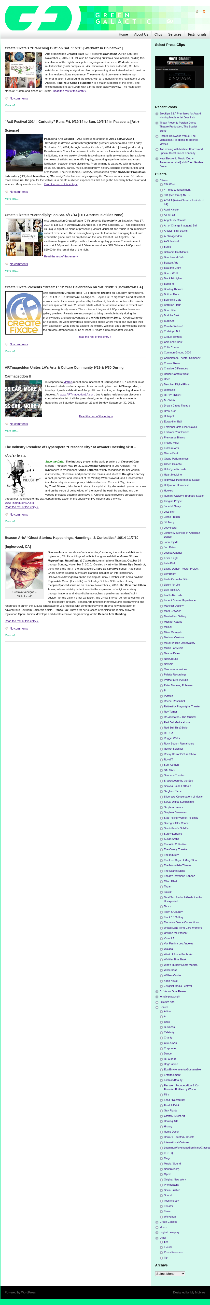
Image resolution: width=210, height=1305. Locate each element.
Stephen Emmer (173, 807)
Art (166, 1016)
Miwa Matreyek (173, 632)
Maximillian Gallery (175, 616)
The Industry (171, 854)
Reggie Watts (172, 738)
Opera (167, 1174)
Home (123, 34)
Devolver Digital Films (177, 384)
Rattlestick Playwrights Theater (182, 706)
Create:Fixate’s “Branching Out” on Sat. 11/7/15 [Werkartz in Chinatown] (64, 48)
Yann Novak (171, 980)
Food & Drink (172, 1105)
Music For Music (173, 647)
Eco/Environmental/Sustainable (182, 1069)
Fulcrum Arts (171, 448)
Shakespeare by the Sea (178, 780)
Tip (166, 1257)
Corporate (170, 1048)
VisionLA (169, 938)
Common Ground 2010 (177, 352)
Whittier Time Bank (175, 959)
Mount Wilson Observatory (179, 642)
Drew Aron (170, 410)
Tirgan (167, 886)
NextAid (168, 663)
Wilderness (170, 969)
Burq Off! (169, 320)
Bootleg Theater (173, 289)
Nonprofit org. (172, 1168)
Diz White (169, 400)
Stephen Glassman (175, 812)
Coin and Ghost (173, 341)
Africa (167, 1011)
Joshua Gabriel (173, 552)
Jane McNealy (172, 506)
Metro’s (68, 381)
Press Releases (173, 1252)
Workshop (170, 1216)
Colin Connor (172, 347)
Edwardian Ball (173, 421)
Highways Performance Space (182, 479)
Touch (167, 906)
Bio (166, 1241)
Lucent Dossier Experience (180, 600)
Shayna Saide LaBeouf (177, 786)
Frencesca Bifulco (174, 437)
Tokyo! (168, 891)
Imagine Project (173, 501)
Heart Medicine (173, 474)
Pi (165, 690)
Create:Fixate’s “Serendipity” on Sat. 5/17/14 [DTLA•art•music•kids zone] (64, 215)
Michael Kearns (173, 621)
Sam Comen (171, 764)
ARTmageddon (173, 236)
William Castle (172, 975)
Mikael (168, 626)
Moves (164, 1227)
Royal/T (168, 759)
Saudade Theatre (174, 775)
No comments (19, 98)
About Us (141, 34)
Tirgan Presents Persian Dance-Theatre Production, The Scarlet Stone (178, 126)
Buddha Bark (171, 315)
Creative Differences (176, 368)
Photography (171, 1184)
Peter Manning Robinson (178, 685)
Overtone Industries (175, 669)
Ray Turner (170, 711)
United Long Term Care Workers (183, 927)
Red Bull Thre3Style (176, 727)
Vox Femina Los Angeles (178, 943)
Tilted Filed (170, 881)
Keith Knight (171, 558)
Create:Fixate (172, 363)
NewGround (171, 658)
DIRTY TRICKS (173, 394)
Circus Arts (170, 1042)
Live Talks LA (172, 589)
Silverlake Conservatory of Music (183, 796)
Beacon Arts (171, 262)
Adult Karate (171, 209)
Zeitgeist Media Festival (178, 985)
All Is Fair (169, 214)
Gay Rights (170, 1110)
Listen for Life (172, 584)
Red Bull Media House (177, 722)
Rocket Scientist (173, 748)
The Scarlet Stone (174, 870)
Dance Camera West (176, 373)
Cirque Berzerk (173, 336)
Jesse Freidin (172, 516)
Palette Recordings (175, 674)
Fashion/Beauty (173, 1080)
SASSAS (169, 770)
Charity (168, 1037)
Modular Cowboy (174, 637)
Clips (158, 34)
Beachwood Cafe (174, 257)
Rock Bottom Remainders (179, 743)
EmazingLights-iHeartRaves (180, 426)
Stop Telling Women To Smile (181, 817)
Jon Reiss (170, 547)
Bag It (167, 246)
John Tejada (171, 542)
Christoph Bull (172, 331)
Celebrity (169, 1032)
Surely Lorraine (173, 833)
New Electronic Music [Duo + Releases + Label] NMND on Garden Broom (181, 162)
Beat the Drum (172, 267)
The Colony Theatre (175, 849)
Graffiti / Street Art (174, 1115)
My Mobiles (197, 1292)
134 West (169, 184)
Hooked (168, 490)
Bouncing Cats (172, 299)
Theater (168, 1206)
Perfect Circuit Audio (176, 679)
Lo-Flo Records (173, 595)
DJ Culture (170, 1058)
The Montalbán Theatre (178, 865)
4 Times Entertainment (177, 189)
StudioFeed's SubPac (177, 828)
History (168, 1126)
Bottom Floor (171, 294)
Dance (168, 1053)
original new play (169, 1232)
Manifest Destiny (174, 605)
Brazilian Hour (172, 304)
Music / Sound (172, 1163)
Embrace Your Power (176, 432)
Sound (168, 1195)
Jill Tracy (169, 522)
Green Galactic (173, 464)
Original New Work (175, 1179)
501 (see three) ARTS (177, 195)
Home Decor (171, 1131)
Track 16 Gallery (173, 917)
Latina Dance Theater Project (181, 568)
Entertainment (172, 1074)
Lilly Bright (170, 573)
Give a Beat (171, 453)
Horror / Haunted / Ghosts (179, 1137)
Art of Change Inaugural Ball (180, 225)
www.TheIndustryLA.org (19, 502)
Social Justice (172, 1190)
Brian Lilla (170, 310)
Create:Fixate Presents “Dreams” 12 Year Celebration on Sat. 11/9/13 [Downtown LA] (74, 287)
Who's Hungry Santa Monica (181, 964)
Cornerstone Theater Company (182, 357)
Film (166, 1094)
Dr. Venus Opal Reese (173, 991)
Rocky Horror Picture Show (180, 754)
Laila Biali (169, 563)
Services (175, 34)
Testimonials (196, 34)
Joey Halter (171, 527)
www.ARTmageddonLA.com (77, 394)
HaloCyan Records (175, 469)
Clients (164, 180)
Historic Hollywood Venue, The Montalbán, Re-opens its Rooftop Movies (179, 139)
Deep (167, 379)
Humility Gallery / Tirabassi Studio (184, 495)
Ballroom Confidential (176, 252)
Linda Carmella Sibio (176, 579)
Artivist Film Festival (176, 230)
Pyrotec (168, 695)
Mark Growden (173, 610)
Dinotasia (169, 389)
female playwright (170, 996)
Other (163, 1237)
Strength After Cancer (177, 823)
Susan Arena (171, 838)
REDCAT (169, 732)
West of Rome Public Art (178, 954)
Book (167, 1021)
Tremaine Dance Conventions (181, 922)
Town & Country (173, 911)
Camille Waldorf (173, 326)
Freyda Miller (171, 442)
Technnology (171, 1200)
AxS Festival (171, 241)
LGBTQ (168, 1152)
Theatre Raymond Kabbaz (179, 875)
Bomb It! (169, 283)
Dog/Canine (171, 1064)
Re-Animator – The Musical (180, 717)
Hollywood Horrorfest (176, 485)
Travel (167, 1211)
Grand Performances (176, 458)
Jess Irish (169, 511)
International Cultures (176, 1142)
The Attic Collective (175, 844)
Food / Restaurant (174, 1099)
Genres (164, 1007)
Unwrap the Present (175, 932)
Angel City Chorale (175, 220)
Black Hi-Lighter (173, 278)
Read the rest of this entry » (69, 90)
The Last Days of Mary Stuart (181, 860)
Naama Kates (172, 653)
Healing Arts (171, 1121)
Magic (167, 1158)
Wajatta (168, 948)
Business (169, 1026)
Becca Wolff (171, 273)
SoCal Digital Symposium (179, 801)
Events (168, 1247)
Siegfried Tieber (173, 791)
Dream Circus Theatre (177, 405)
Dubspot (169, 416)
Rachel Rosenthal (174, 701)
